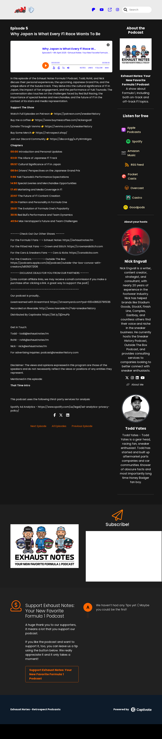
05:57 (14, 165)
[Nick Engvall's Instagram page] (133, 392)
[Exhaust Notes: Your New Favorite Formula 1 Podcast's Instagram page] (115, 10)
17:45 (13, 190)
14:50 (13, 184)
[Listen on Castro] (134, 210)
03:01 (13, 159)
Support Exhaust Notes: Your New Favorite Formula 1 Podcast (50, 689)
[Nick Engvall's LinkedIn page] (137, 392)
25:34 (14, 203)
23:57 (13, 197)
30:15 (13, 216)
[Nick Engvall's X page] (129, 392)
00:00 (14, 153)
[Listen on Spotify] (134, 146)
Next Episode (38, 427)
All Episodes (59, 427)
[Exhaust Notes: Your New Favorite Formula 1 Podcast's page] (108, 10)
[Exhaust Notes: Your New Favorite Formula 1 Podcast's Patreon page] (93, 10)
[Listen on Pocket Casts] (134, 186)
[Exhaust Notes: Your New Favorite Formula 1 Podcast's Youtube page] (100, 10)
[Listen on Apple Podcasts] (134, 132)
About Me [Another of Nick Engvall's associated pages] (135, 399)
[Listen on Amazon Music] (134, 159)
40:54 (14, 222)
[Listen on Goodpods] (134, 222)
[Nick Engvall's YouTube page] (141, 392)
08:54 (14, 172)
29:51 (13, 209)
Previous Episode (82, 427)
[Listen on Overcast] (134, 199)
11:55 (13, 178)
